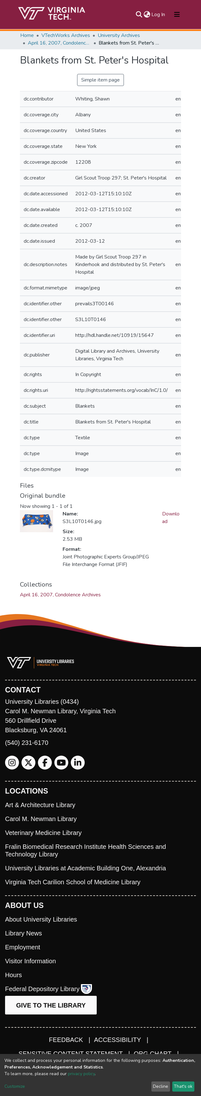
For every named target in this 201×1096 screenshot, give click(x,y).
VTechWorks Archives (65, 35)
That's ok (183, 1086)
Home (27, 35)
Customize (14, 1086)
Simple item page (100, 79)
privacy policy (81, 1074)
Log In (158, 14)
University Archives (119, 35)
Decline (160, 1086)
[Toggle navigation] (177, 14)
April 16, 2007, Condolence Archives (59, 43)
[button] (147, 14)
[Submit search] (139, 14)
